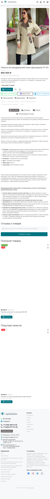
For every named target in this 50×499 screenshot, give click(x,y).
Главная (3, 5)
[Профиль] (40, 2)
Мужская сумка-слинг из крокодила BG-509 (14, 312)
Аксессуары (30, 429)
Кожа (28, 431)
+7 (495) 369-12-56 (9, 425)
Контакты (3, 481)
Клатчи (29, 422)
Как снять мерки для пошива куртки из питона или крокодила (11, 462)
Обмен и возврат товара (8, 474)
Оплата (36, 110)
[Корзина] (47, 2)
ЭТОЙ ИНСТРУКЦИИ (26, 152)
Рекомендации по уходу (25, 114)
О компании (4, 455)
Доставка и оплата (6, 469)
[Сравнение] (20, 89)
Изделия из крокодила (18, 5)
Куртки (3, 101)
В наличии (30, 415)
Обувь (28, 427)
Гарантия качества (6, 476)
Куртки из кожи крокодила (28, 101)
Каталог (9, 5)
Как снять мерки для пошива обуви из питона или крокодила (11, 466)
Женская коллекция (13, 101)
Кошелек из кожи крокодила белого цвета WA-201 (16, 396)
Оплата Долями (5, 472)
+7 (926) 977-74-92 (9, 427)
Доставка (25, 110)
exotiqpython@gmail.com (10, 437)
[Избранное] (44, 2)
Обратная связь (5, 479)
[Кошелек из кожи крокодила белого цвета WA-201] (25, 360)
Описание (14, 110)
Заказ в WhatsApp (8, 94)
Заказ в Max (25, 94)
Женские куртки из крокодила (10, 104)
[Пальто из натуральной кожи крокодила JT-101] (28, 36)
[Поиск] (37, 2)
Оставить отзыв (24, 234)
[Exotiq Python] (10, 2)
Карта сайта (31, 487)
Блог (2, 453)
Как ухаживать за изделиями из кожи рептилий (12, 458)
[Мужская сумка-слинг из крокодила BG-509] (25, 276)
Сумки (28, 420)
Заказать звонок (7, 431)
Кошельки (30, 424)
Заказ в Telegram (41, 94)
